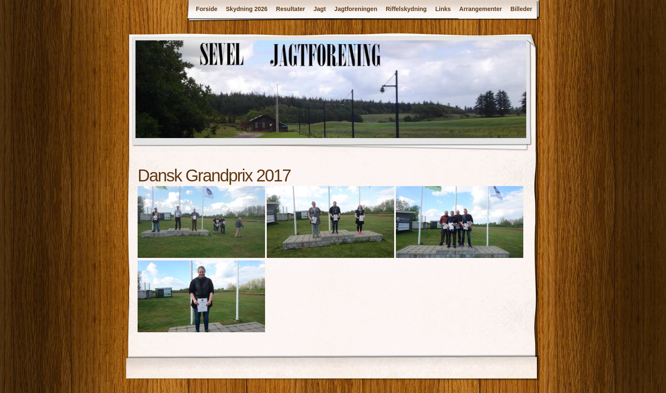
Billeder (521, 9)
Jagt (319, 9)
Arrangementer (480, 9)
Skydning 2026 (247, 9)
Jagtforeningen (355, 9)
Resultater (290, 9)
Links (443, 9)
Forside (206, 9)
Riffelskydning (406, 9)
